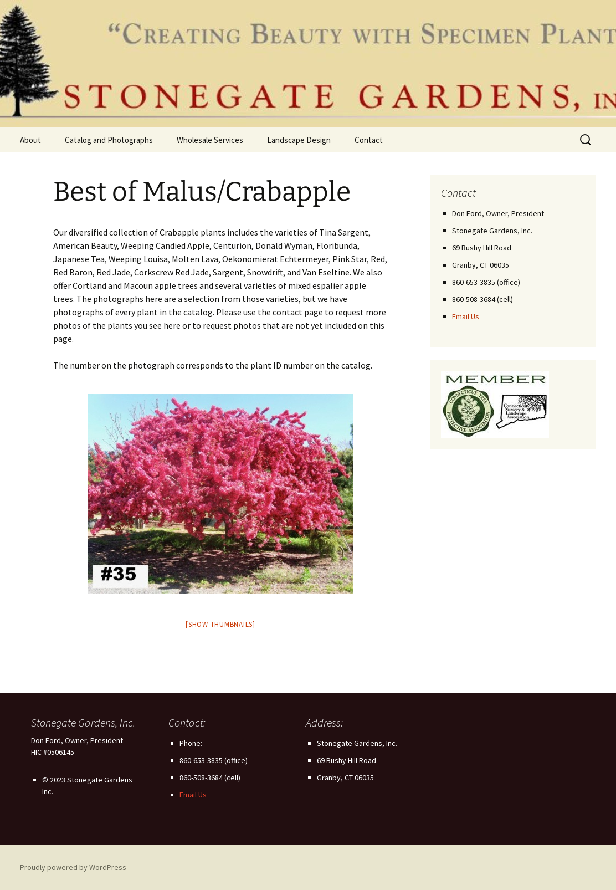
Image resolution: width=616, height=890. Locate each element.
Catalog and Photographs (109, 140)
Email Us (465, 316)
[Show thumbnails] (220, 624)
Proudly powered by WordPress (73, 867)
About (30, 140)
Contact (369, 140)
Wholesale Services (210, 140)
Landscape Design (299, 140)
